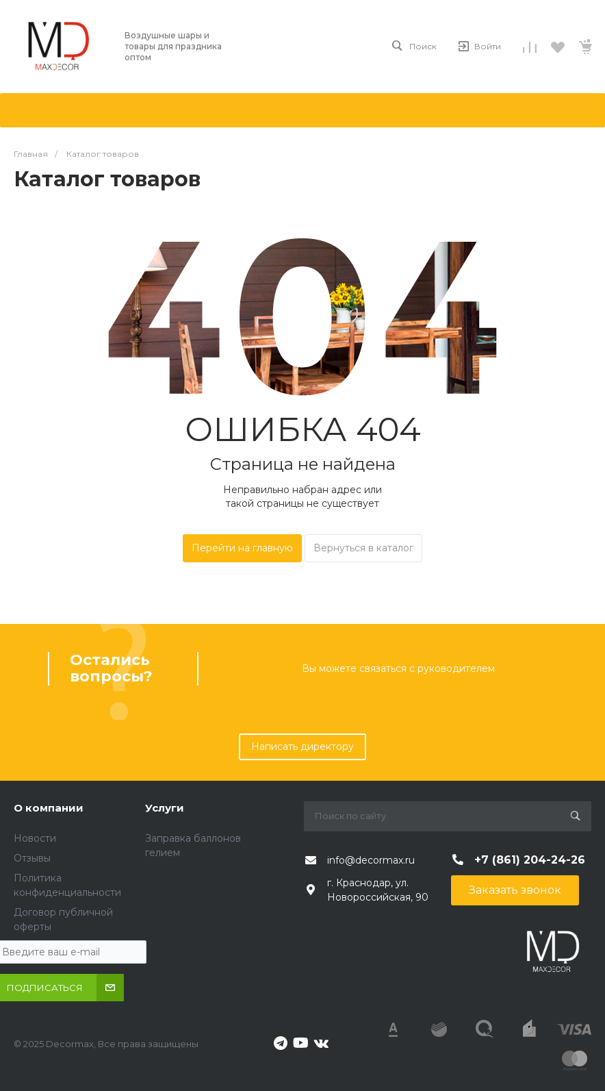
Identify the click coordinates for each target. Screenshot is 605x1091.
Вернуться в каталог (363, 548)
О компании (48, 807)
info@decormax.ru (371, 860)
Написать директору (302, 746)
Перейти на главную (242, 548)
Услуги (164, 807)
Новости (35, 838)
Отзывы (32, 858)
